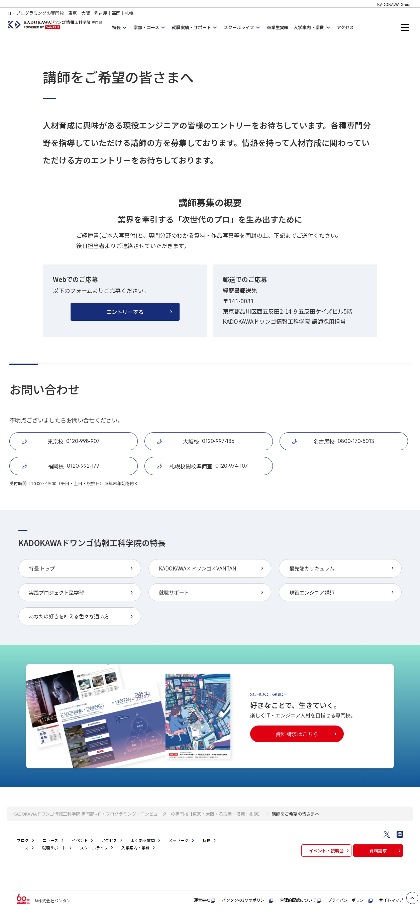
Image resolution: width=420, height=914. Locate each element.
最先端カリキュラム (342, 568)
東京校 (61, 441)
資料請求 (386, 850)
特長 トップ (82, 568)
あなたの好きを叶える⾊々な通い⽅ (82, 616)
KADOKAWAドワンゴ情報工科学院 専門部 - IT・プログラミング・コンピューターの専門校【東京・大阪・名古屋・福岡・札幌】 (137, 814)
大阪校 (195, 441)
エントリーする (140, 312)
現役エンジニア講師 (342, 592)
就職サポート (212, 592)
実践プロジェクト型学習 (82, 592)
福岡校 (60, 466)
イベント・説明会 (329, 850)
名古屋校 (333, 441)
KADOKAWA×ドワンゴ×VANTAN (212, 568)
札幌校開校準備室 (202, 466)
